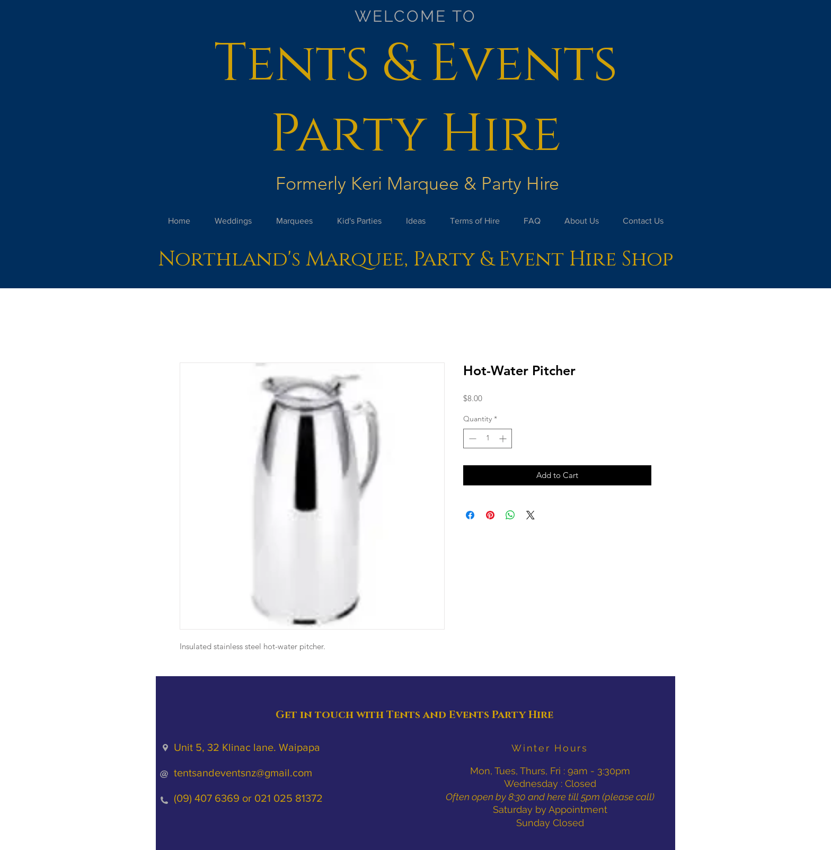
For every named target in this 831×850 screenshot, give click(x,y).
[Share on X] (530, 515)
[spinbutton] (487, 438)
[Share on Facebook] (470, 515)
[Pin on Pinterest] (490, 515)
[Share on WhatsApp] (510, 515)
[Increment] (503, 438)
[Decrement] (471, 438)
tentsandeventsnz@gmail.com (243, 772)
